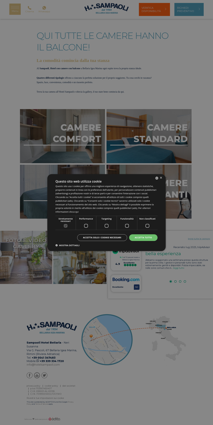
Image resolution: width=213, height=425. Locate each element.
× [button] (161, 178)
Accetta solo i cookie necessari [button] (102, 237)
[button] (67, 245)
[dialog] (106, 212)
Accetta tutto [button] (143, 237)
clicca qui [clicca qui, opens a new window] (74, 211)
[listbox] (156, 178)
